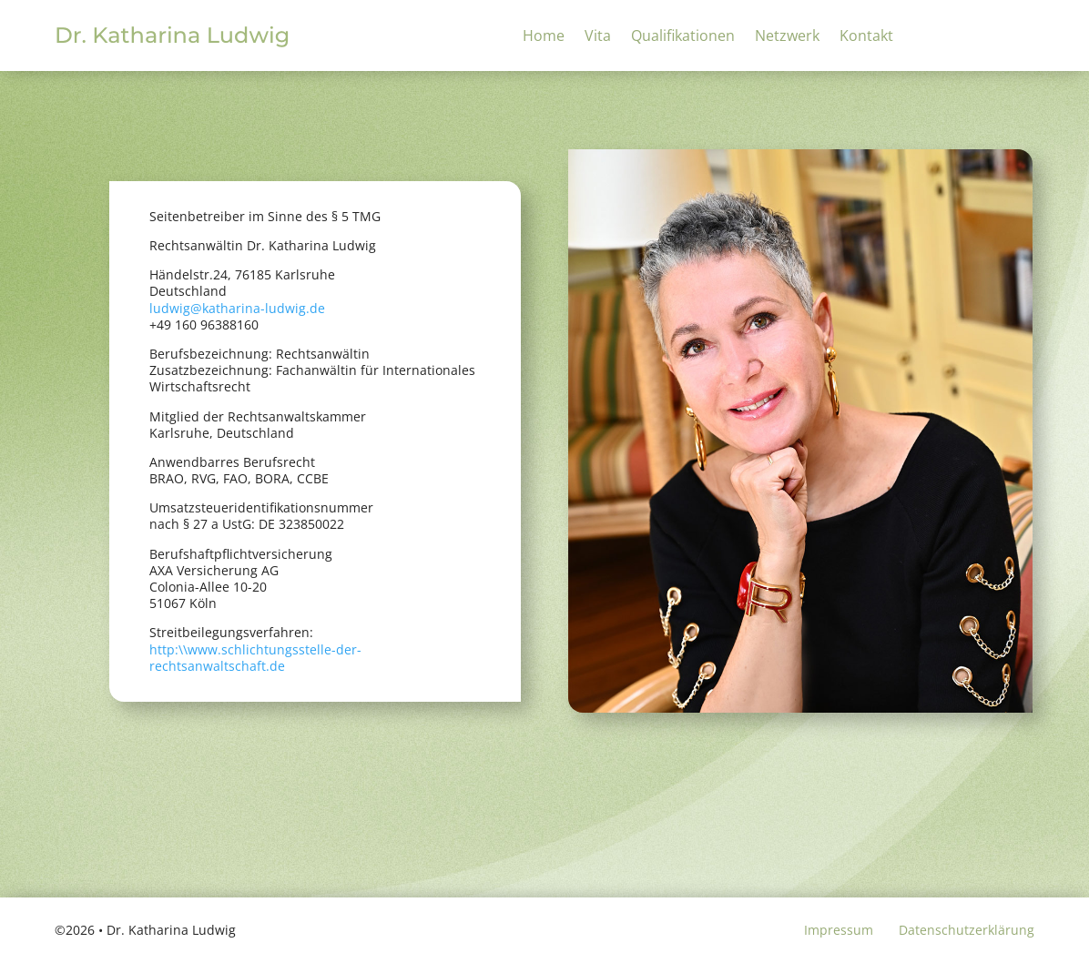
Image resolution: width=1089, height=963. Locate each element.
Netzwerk (787, 37)
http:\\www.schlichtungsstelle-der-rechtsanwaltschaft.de (255, 657)
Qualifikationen (683, 37)
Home (544, 37)
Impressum (838, 929)
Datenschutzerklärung (966, 929)
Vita (598, 37)
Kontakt (866, 37)
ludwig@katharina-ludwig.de (237, 308)
